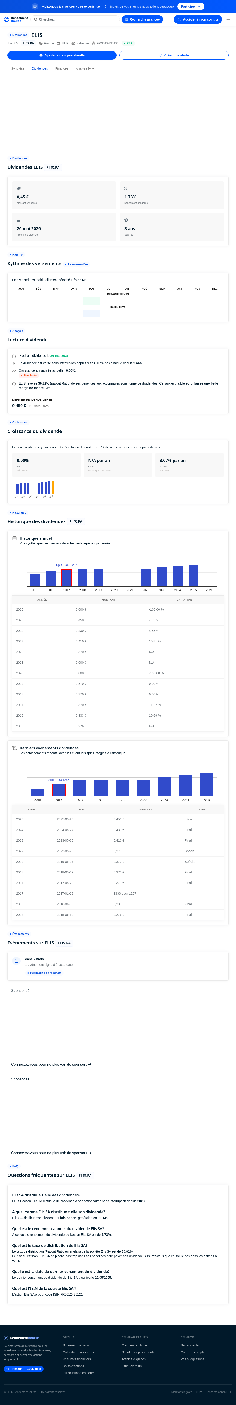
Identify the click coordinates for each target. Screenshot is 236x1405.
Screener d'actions (76, 1345)
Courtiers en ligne (134, 1345)
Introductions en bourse (79, 1373)
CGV (199, 1392)
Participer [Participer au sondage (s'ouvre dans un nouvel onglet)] (191, 6)
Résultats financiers (77, 1359)
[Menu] (228, 19)
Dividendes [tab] (40, 68)
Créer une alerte (174, 55)
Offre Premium (132, 1366)
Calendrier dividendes (78, 1352)
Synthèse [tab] (17, 68)
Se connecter (190, 1345)
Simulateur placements (138, 1352)
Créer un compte (193, 1352)
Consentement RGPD (219, 1392)
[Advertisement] (118, 115)
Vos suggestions (192, 1359)
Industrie (80, 43)
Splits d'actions (73, 1366)
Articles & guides (134, 1359)
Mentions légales (181, 1392)
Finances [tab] (61, 68)
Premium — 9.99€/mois (23, 1368)
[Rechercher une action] (75, 19)
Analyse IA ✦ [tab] (85, 68)
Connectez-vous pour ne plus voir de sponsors (51, 1064)
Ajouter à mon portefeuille (61, 55)
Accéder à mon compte (197, 19)
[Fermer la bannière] (230, 6)
